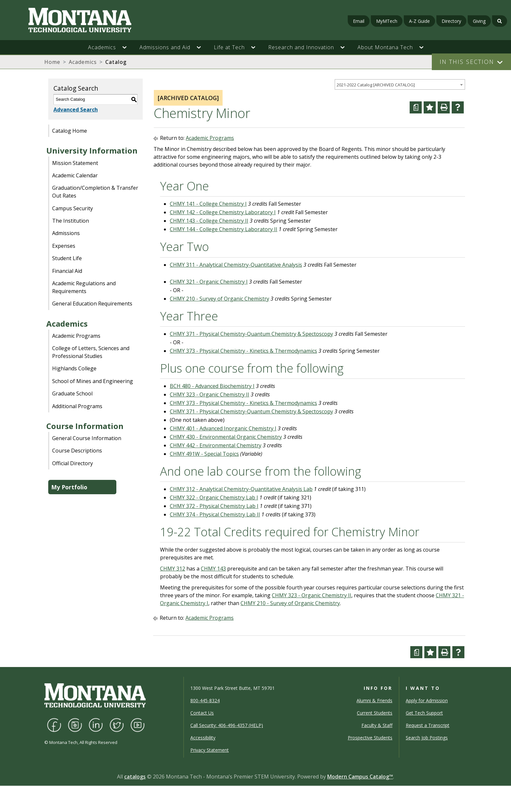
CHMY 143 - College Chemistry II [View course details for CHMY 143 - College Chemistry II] (209, 220)
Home (52, 62)
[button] (128, 47)
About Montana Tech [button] (385, 47)
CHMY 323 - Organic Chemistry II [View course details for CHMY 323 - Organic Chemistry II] (209, 394)
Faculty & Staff (376, 725)
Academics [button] (102, 47)
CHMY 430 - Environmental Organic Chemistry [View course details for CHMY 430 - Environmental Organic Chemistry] (226, 436)
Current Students (374, 713)
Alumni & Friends (374, 700)
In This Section (467, 62)
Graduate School (72, 393)
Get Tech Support (424, 713)
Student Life (67, 258)
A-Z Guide (419, 21)
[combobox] (400, 84)
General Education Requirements (92, 303)
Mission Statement (75, 163)
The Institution (70, 220)
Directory (451, 21)
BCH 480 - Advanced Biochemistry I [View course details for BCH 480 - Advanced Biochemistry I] (212, 386)
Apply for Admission (427, 700)
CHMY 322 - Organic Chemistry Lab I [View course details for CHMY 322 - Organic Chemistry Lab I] (214, 497)
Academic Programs (76, 335)
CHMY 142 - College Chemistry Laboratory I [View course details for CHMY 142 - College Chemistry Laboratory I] (223, 212)
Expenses (63, 245)
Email (358, 21)
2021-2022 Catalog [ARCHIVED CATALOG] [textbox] (376, 85)
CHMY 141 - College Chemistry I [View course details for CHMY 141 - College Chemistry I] (208, 203)
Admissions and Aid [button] (164, 47)
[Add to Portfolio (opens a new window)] (430, 107)
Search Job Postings (427, 737)
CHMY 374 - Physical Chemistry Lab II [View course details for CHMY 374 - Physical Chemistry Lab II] (215, 514)
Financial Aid (67, 270)
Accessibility (202, 737)
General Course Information (86, 438)
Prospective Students (370, 737)
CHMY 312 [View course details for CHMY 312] (172, 568)
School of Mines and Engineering (92, 381)
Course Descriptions (77, 450)
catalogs (135, 776)
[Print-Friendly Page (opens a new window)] (444, 107)
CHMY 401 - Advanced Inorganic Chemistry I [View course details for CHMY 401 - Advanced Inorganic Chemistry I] (223, 428)
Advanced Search (75, 109)
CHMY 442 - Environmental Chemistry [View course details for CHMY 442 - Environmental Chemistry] (215, 445)
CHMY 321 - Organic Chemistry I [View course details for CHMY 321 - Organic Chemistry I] (209, 281)
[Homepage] (88, 20)
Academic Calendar (75, 175)
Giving (479, 21)
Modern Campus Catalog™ (360, 776)
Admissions (66, 233)
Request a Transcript (427, 725)
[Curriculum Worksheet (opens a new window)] (416, 107)
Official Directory (72, 463)
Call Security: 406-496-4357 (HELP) (226, 725)
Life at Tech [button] (229, 47)
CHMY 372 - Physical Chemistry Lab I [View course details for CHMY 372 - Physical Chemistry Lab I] (214, 506)
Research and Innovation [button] (301, 47)
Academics (83, 62)
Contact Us (202, 713)
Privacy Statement (209, 750)
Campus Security (72, 208)
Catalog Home (69, 130)
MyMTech (386, 21)
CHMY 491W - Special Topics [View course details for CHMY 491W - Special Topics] (204, 453)
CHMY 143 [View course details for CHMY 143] (213, 568)
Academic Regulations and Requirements (84, 287)
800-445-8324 (205, 700)
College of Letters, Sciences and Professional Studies (90, 352)
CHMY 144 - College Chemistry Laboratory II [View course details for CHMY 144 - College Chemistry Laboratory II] (223, 229)
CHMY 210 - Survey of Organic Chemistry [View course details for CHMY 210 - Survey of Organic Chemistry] (219, 298)
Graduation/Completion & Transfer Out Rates (95, 191)
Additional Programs (77, 406)
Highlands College (74, 368)
